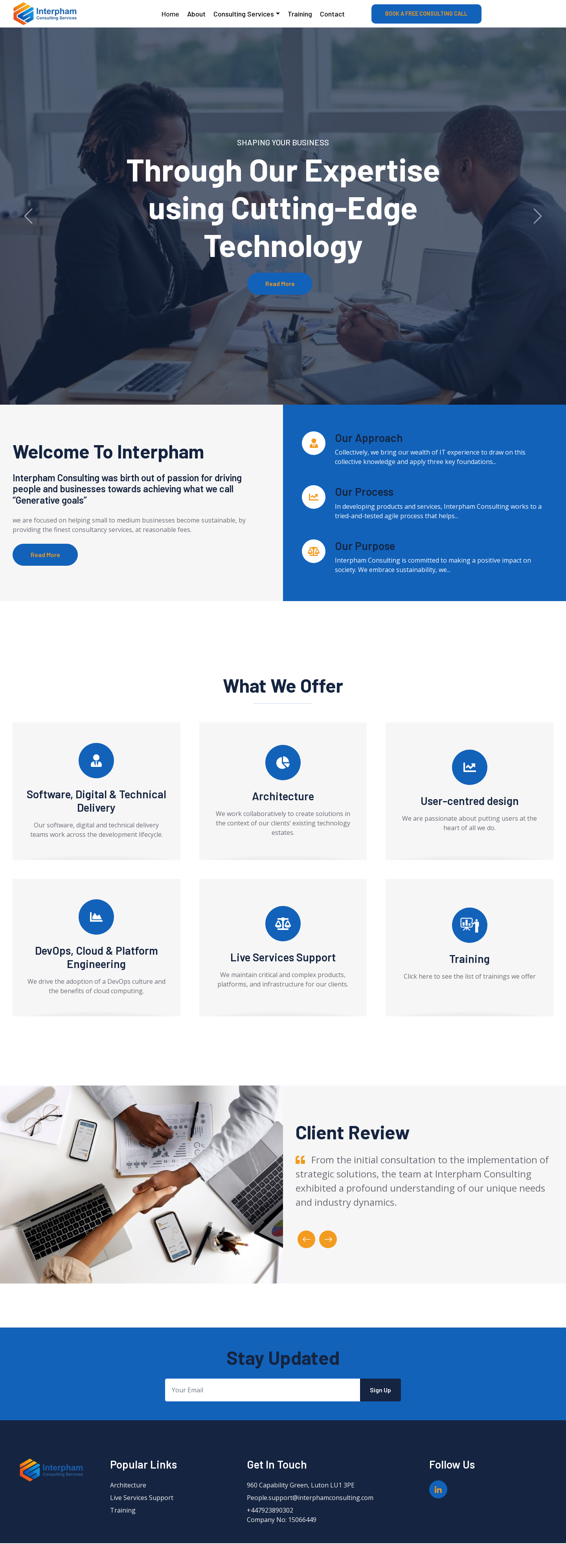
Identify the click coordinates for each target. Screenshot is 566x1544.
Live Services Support (141, 1498)
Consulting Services (243, 13)
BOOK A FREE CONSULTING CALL (426, 13)
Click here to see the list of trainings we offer (470, 977)
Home (170, 13)
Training (300, 13)
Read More (280, 283)
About (196, 13)
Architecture (128, 1486)
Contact (332, 13)
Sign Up (380, 1390)
